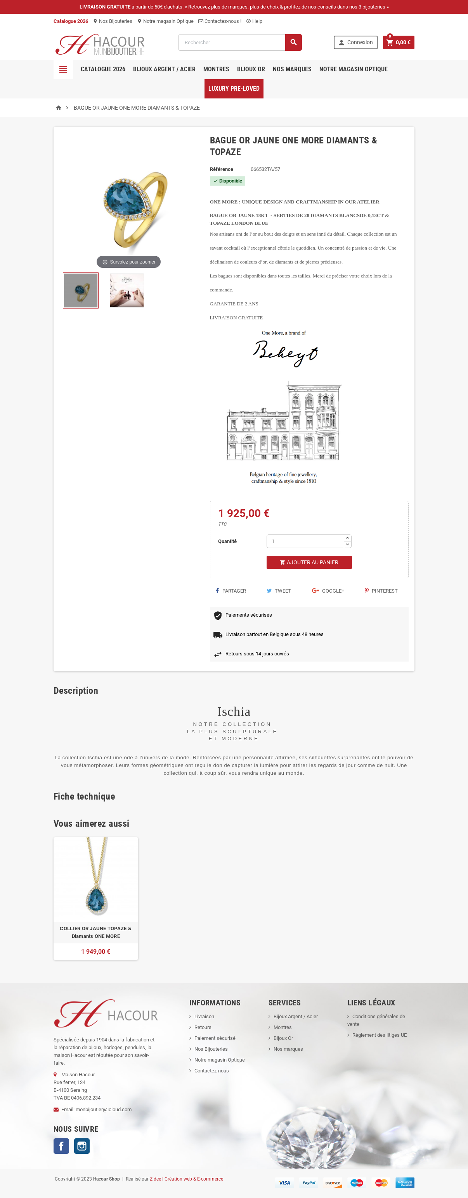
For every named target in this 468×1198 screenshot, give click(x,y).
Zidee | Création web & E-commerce (186, 1179)
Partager (231, 591)
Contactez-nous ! (219, 21)
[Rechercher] (240, 42)
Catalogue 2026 (103, 69)
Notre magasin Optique (165, 21)
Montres (216, 69)
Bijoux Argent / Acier (164, 69)
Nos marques (292, 69)
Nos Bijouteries (112, 21)
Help (254, 21)
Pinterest (381, 591)
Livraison (204, 1016)
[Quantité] (305, 541)
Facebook (61, 1146)
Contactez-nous (211, 1071)
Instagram (82, 1146)
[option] (96, 898)
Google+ (328, 591)
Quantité (227, 541)
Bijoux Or (283, 1038)
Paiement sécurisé (215, 1038)
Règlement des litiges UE (379, 1035)
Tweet (279, 591)
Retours (202, 1027)
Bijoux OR (251, 69)
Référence (221, 169)
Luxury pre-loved (234, 88)
